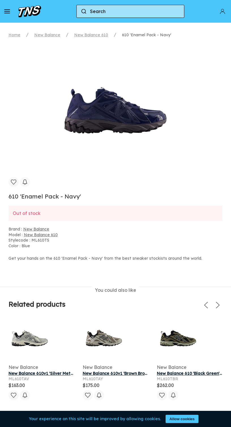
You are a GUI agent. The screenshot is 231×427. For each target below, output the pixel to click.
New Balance (47, 34)
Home (14, 34)
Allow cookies (182, 419)
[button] (7, 11)
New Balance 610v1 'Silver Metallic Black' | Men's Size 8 (63, 373)
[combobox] (130, 11)
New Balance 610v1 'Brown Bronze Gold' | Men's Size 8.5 (138, 373)
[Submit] (83, 11)
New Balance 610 (91, 34)
